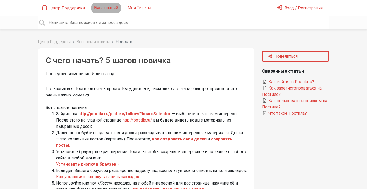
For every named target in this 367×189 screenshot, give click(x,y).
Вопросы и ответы (93, 42)
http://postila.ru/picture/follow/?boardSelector (124, 113)
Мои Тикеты (139, 7)
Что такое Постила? (284, 113)
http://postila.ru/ (137, 120)
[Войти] (300, 8)
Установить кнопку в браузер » (87, 164)
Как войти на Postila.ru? (288, 81)
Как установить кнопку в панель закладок (97, 176)
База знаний (106, 7)
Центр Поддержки (63, 7)
